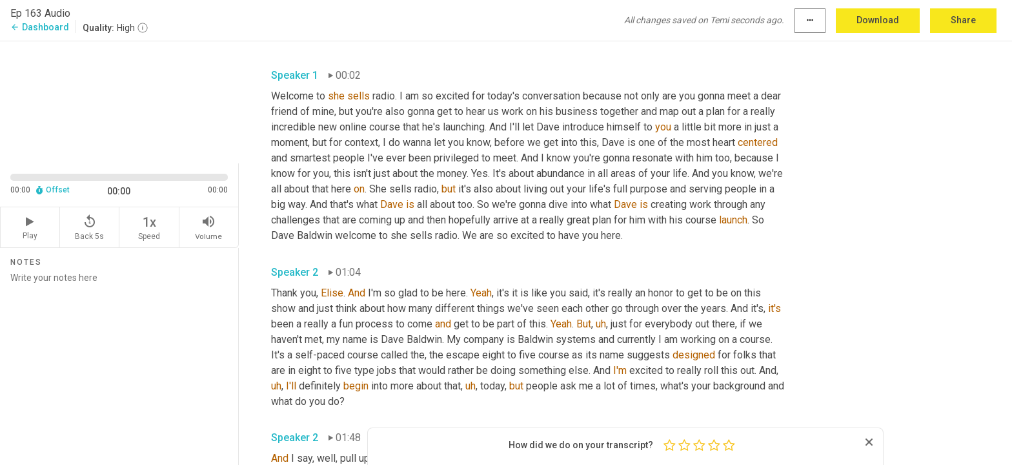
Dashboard (39, 27)
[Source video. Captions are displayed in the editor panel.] (119, 101)
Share (963, 20)
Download (877, 20)
